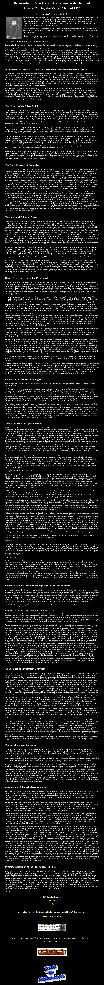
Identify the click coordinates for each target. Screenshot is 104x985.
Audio (52, 904)
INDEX (7, 892)
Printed (52, 900)
